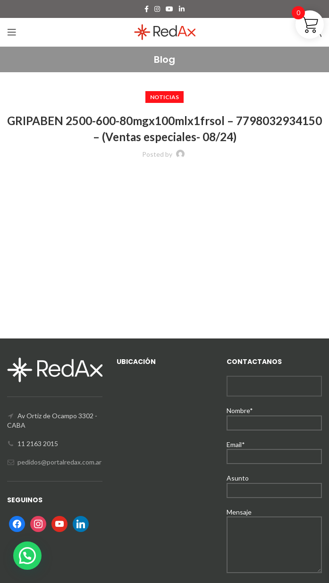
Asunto (274, 483)
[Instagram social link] (157, 9)
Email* (274, 450)
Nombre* (274, 416)
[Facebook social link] (147, 9)
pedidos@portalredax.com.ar (59, 462)
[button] (27, 555)
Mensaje (274, 528)
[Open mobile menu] (11, 32)
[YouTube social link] (169, 9)
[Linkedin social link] (181, 9)
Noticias (164, 97)
